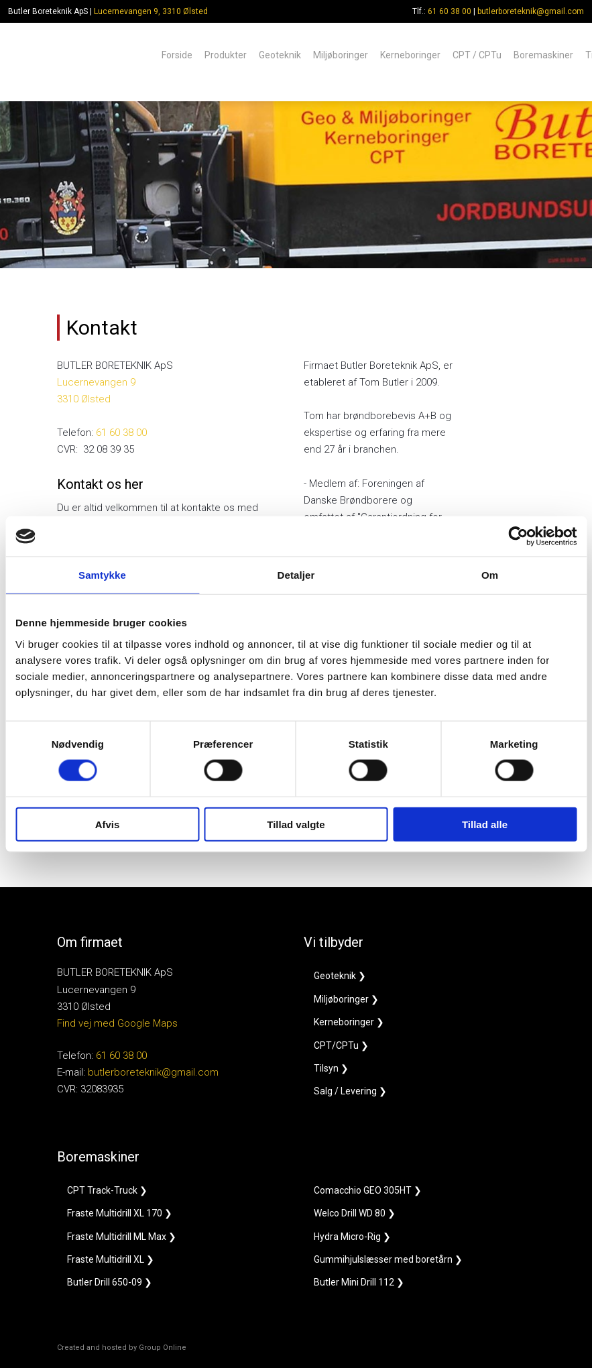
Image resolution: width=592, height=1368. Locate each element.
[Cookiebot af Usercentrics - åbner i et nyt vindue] (518, 536)
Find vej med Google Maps (117, 1023)
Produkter (225, 55)
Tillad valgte (295, 824)
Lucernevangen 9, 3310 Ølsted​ (151, 11)
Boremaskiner (543, 55)
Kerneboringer (410, 55)
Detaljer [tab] (296, 575)
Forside (177, 55)
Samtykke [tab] (102, 575)
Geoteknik (280, 55)
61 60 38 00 (449, 11)
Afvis (107, 824)
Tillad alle (485, 824)
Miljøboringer (340, 55)
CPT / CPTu (477, 55)
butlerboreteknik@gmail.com (530, 11)
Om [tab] (489, 575)
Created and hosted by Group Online (121, 1347)
